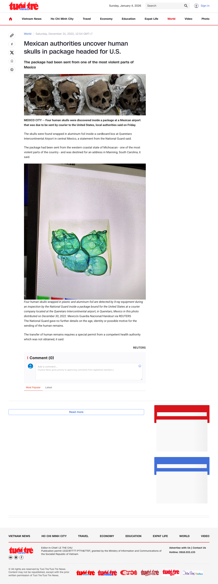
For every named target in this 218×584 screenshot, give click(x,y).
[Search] (167, 6)
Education (128, 19)
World (171, 19)
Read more (76, 412)
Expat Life (151, 19)
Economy (106, 19)
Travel (87, 19)
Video (188, 19)
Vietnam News (31, 19)
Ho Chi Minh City (62, 19)
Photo (205, 19)
